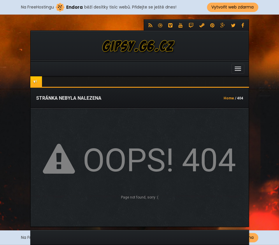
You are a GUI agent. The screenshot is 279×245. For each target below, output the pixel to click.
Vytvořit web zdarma (232, 7)
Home (229, 98)
